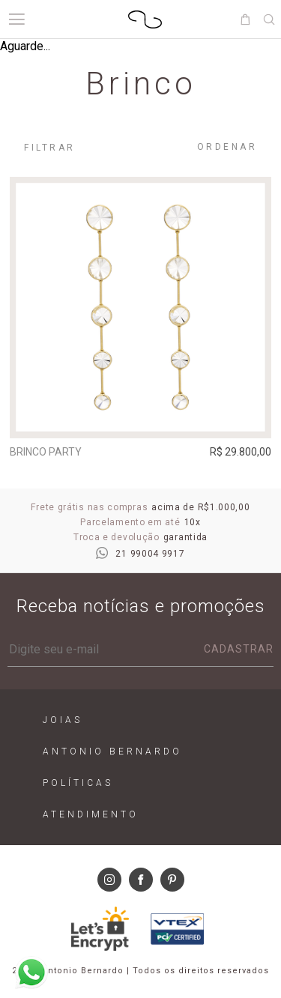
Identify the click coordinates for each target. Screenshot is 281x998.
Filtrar (50, 147)
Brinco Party (46, 452)
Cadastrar (239, 649)
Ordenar (227, 147)
